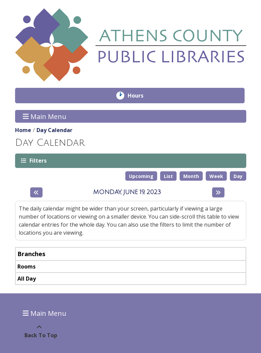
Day (238, 176)
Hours (140, 96)
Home (23, 130)
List (168, 176)
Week (216, 176)
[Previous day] (36, 192)
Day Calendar (54, 130)
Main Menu (44, 116)
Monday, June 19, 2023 (127, 192)
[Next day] (218, 192)
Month (191, 176)
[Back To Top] (39, 331)
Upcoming (141, 176)
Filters (37, 160)
